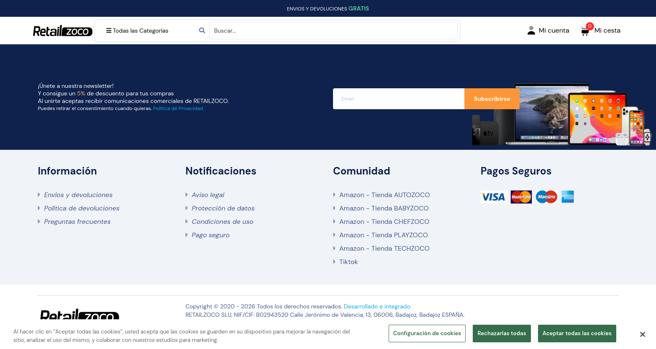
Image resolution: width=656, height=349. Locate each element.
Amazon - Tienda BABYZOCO (384, 208)
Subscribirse (492, 99)
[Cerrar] (642, 334)
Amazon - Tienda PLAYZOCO (383, 235)
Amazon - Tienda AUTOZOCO (384, 194)
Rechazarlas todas (501, 333)
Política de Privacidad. (178, 108)
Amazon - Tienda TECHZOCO (384, 248)
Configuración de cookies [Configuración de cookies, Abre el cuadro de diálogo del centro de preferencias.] (427, 333)
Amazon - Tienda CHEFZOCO (384, 221)
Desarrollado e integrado (377, 306)
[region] (328, 334)
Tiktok (348, 261)
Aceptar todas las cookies (577, 333)
